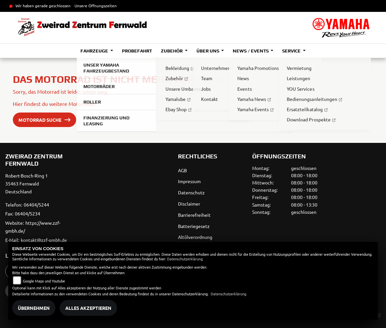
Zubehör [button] (172, 50)
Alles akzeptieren (88, 308)
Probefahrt (137, 50)
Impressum (189, 181)
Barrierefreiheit (194, 215)
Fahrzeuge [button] (94, 50)
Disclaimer (189, 204)
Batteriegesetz (194, 226)
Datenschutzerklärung (185, 258)
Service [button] (292, 50)
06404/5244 (36, 205)
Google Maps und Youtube (44, 280)
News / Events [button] (251, 50)
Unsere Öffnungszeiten (95, 5)
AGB (182, 170)
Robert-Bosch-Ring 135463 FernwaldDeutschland (26, 183)
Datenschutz (191, 192)
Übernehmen (34, 308)
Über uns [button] (208, 50)
